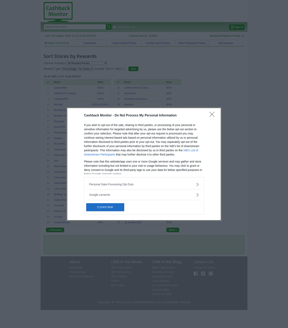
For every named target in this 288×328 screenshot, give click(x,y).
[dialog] (144, 164)
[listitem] (144, 184)
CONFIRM (105, 207)
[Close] (213, 115)
